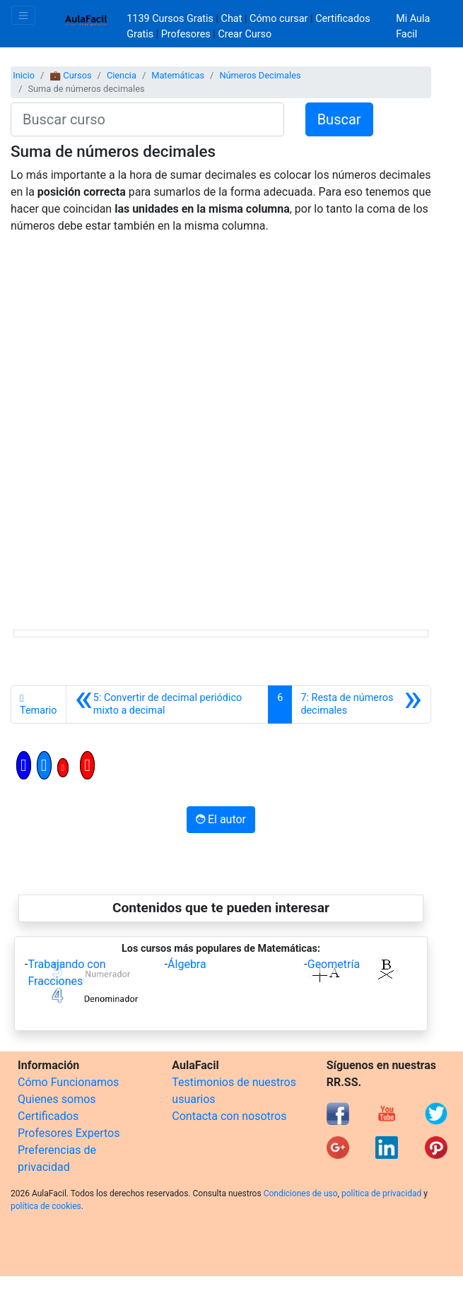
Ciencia (121, 75)
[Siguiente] (361, 704)
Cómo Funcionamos (68, 1082)
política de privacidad (381, 1193)
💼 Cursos (70, 75)
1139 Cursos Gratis (171, 19)
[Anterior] (167, 704)
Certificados (48, 1116)
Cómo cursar (278, 19)
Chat (231, 19)
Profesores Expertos (68, 1133)
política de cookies (46, 1206)
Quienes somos (57, 1099)
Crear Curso (244, 34)
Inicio (24, 75)
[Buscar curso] (147, 119)
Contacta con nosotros (229, 1116)
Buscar (339, 119)
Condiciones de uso (301, 1193)
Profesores (186, 34)
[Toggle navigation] (23, 15)
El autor (221, 819)
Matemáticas (177, 75)
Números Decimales (259, 75)
